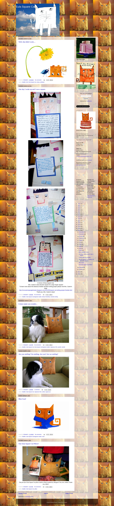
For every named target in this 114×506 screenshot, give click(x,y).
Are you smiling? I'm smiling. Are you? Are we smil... (86, 260)
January (81, 269)
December (81, 232)
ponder (59, 347)
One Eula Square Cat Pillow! (29, 444)
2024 (79, 205)
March (80, 250)
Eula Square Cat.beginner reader (34, 296)
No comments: (38, 80)
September (82, 238)
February (81, 267)
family (43, 296)
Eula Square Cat (25, 6)
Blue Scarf (22, 399)
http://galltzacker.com (80, 165)
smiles (43, 391)
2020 (79, 214)
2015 (79, 224)
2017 (79, 220)
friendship (47, 296)
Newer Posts (22, 493)
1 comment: (37, 389)
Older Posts (69, 493)
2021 (79, 212)
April (80, 248)
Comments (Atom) (29, 496)
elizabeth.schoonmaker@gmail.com (83, 156)
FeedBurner (89, 101)
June (80, 244)
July (80, 242)
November (81, 234)
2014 (79, 226)
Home (46, 493)
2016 (79, 222)
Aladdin (24, 82)
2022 (79, 210)
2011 (79, 271)
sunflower (42, 82)
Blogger (65, 502)
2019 (79, 216)
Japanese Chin (53, 347)
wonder (63, 347)
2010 (79, 273)
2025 (79, 203)
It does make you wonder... (28, 304)
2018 (79, 218)
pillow (35, 489)
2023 (79, 208)
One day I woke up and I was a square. (32, 89)
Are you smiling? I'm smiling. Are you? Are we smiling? (38, 354)
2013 (79, 228)
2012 (79, 230)
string (38, 82)
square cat (48, 391)
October (81, 236)
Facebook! (90, 160)
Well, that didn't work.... (27, 42)
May (80, 246)
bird (27, 82)
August (81, 240)
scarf (43, 436)
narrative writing (54, 296)
